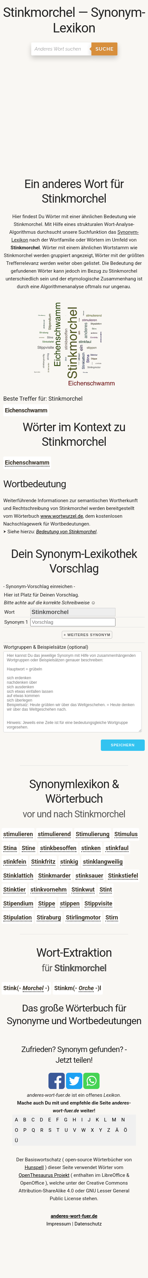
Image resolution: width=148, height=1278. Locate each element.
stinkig (69, 861)
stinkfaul (116, 848)
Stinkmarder (54, 875)
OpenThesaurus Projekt (44, 1175)
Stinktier (14, 889)
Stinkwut (83, 889)
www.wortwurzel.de (61, 516)
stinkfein (14, 861)
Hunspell (34, 1167)
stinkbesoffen (58, 848)
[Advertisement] (74, 117)
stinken (91, 848)
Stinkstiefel (123, 875)
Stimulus (126, 834)
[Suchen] (61, 48)
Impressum (58, 1224)
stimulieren (18, 834)
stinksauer (89, 875)
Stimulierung (93, 834)
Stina (10, 848)
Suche (104, 49)
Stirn (111, 917)
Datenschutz (88, 1224)
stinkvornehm (49, 889)
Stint (106, 889)
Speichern (123, 745)
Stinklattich (18, 875)
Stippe (46, 903)
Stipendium (18, 903)
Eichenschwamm (27, 462)
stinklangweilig (103, 861)
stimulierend (54, 834)
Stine (28, 848)
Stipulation (17, 917)
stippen (69, 903)
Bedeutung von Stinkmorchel (66, 532)
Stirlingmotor (83, 917)
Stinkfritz (43, 861)
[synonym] (72, 622)
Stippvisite (99, 903)
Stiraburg (49, 917)
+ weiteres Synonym (87, 635)
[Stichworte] (72, 691)
